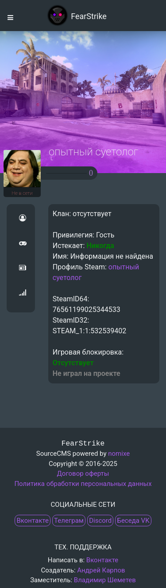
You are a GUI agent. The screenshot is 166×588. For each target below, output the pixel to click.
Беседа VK (133, 521)
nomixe (119, 454)
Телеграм (69, 521)
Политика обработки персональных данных (82, 484)
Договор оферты (83, 474)
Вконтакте (32, 521)
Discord (100, 521)
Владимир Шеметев (105, 580)
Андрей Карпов (101, 570)
